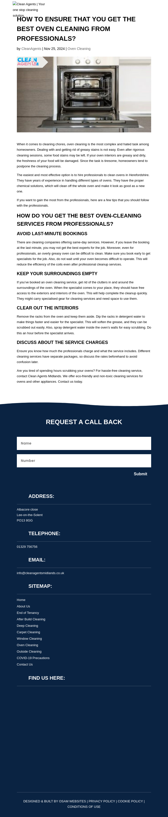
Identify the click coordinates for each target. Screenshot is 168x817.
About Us (23, 606)
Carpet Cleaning (28, 632)
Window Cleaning (29, 638)
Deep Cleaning (27, 626)
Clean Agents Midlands (44, 376)
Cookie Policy (130, 801)
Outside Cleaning (29, 651)
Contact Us (25, 664)
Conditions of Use (84, 807)
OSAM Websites (72, 801)
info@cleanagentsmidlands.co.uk (40, 573)
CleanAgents (31, 49)
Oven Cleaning (79, 49)
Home (21, 600)
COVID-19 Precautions (33, 658)
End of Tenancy (28, 613)
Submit (140, 474)
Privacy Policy (102, 801)
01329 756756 (27, 547)
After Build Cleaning (31, 619)
